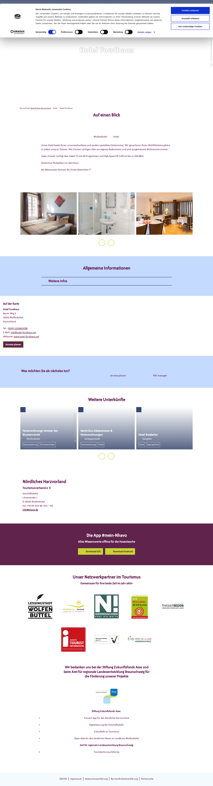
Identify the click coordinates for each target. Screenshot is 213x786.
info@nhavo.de (30, 510)
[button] (13, 344)
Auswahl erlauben (190, 15)
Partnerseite (147, 779)
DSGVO (63, 779)
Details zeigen (144, 28)
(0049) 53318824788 (17, 328)
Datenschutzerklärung (96, 779)
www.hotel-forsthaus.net (26, 336)
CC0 (211, 65)
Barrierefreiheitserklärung (124, 779)
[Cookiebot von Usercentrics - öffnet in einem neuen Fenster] (17, 28)
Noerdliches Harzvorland (40, 108)
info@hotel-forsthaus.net (23, 332)
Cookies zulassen (190, 7)
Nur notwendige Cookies (190, 23)
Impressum (76, 779)
